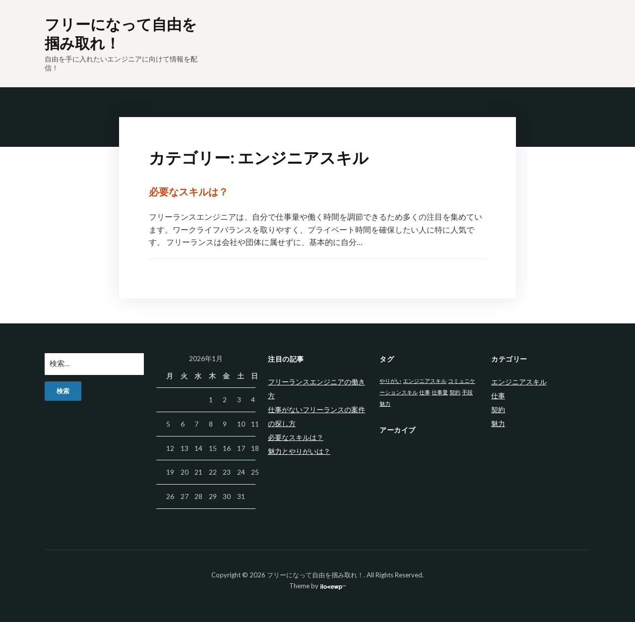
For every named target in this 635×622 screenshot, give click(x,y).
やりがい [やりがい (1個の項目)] (390, 380)
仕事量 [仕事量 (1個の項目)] (440, 392)
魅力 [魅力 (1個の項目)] (385, 403)
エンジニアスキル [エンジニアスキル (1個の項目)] (424, 380)
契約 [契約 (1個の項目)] (454, 392)
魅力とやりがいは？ (299, 451)
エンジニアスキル (519, 381)
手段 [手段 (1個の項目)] (467, 392)
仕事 (498, 395)
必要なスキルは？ (188, 191)
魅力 (498, 423)
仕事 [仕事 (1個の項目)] (424, 392)
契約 (498, 409)
